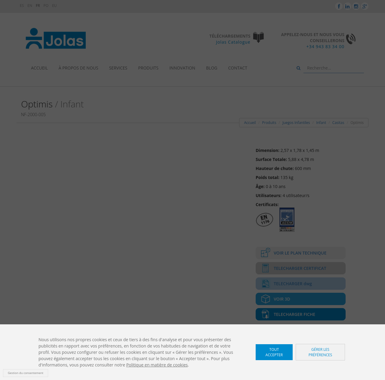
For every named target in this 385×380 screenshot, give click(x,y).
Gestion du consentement (25, 373)
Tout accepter (274, 352)
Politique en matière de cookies (157, 365)
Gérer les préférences (320, 352)
